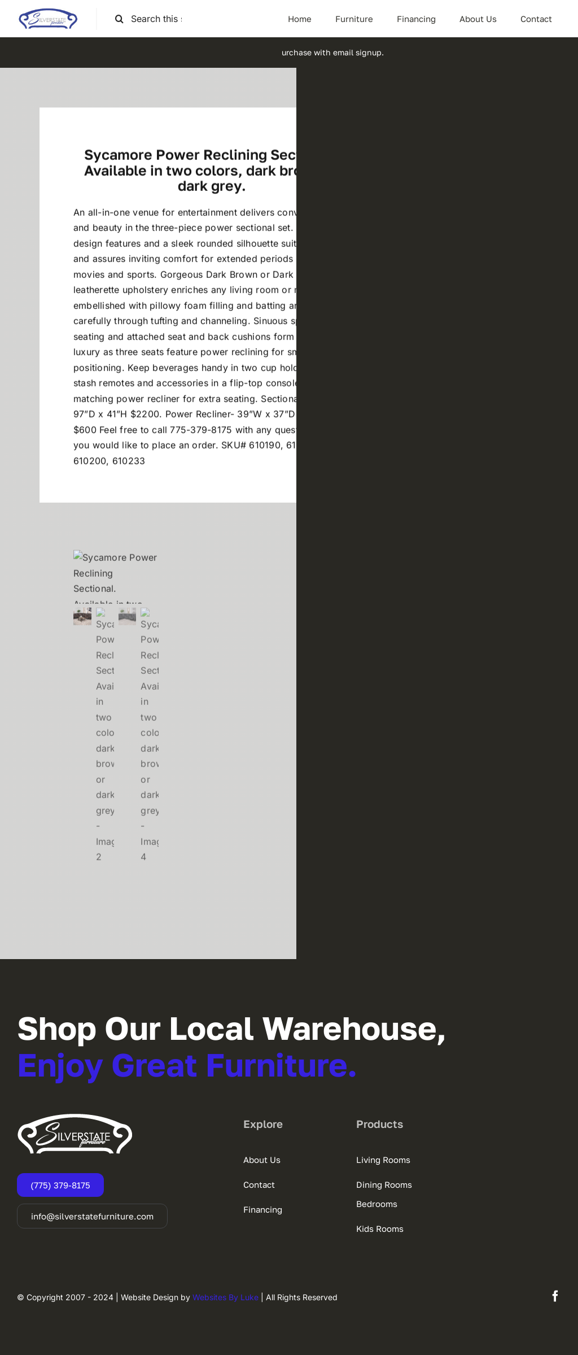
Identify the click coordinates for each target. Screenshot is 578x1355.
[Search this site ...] (153, 19)
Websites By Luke (225, 1297)
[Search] (119, 19)
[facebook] (555, 1296)
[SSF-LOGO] (48, 12)
